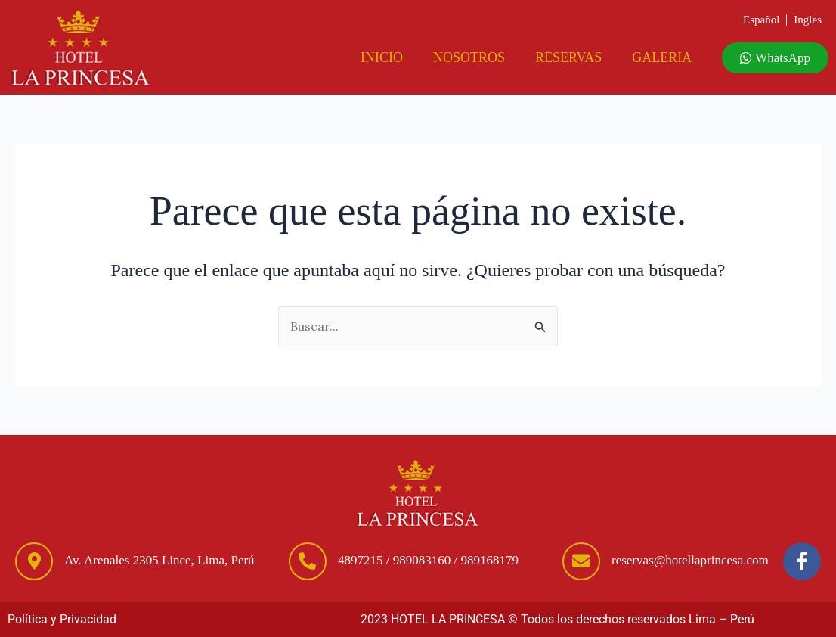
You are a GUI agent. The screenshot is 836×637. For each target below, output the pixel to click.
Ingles (808, 20)
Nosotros (469, 57)
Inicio (382, 57)
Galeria (662, 57)
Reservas (568, 57)
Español (761, 20)
